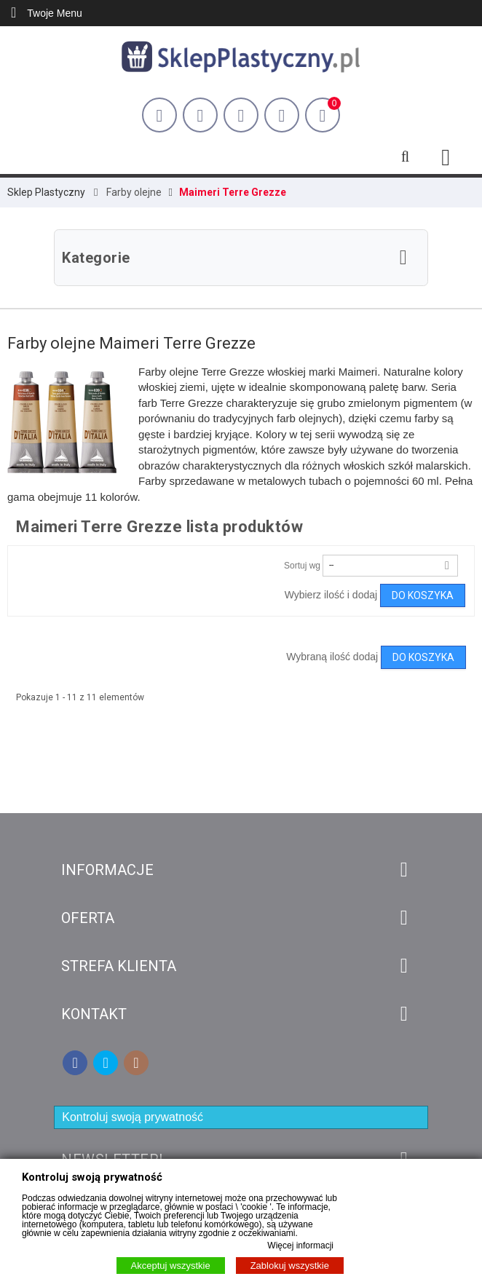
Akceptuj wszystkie (170, 1265)
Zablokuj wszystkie (289, 1265)
